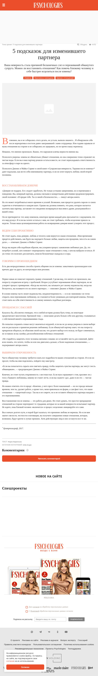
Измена (27, 78)
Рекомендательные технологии (29, 649)
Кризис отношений (65, 78)
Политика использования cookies (79, 644)
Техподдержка (74, 649)
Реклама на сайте (30, 640)
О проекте (15, 640)
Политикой (35, 611)
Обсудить (82, 45)
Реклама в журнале (49, 640)
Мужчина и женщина (43, 78)
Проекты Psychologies (56, 649)
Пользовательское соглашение (47, 644)
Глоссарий (82, 640)
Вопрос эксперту (68, 640)
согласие (36, 607)
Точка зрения (7, 45)
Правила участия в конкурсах (17, 644)
